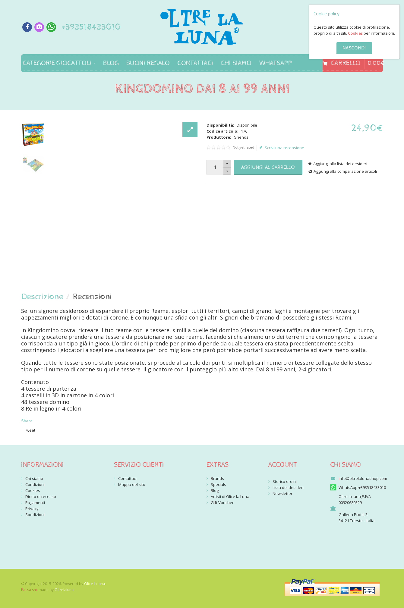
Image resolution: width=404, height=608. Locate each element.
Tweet (29, 430)
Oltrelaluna (64, 589)
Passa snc (29, 589)
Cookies (355, 33)
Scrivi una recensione (281, 148)
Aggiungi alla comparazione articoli (345, 171)
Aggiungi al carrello (268, 167)
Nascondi (354, 48)
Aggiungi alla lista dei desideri (340, 163)
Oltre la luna (94, 583)
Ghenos (241, 137)
